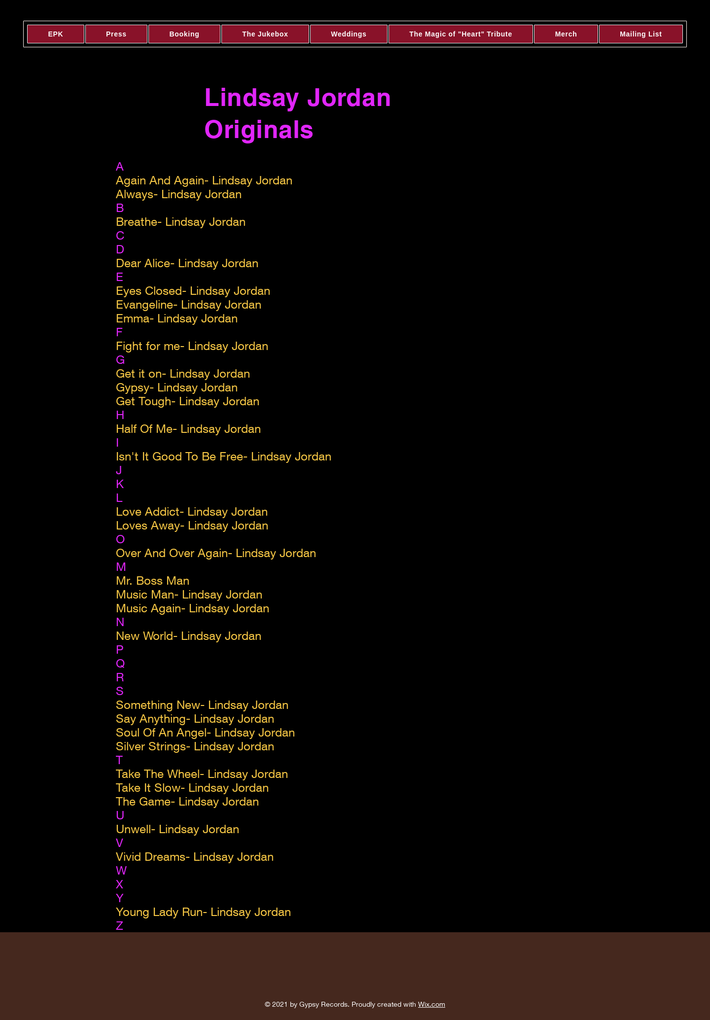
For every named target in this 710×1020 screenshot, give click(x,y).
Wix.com (431, 1004)
